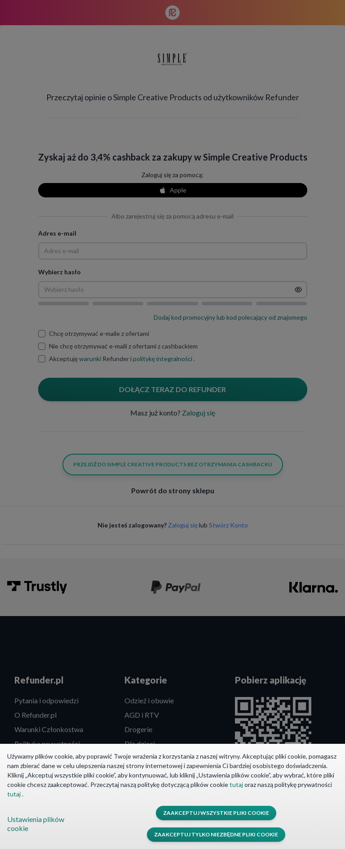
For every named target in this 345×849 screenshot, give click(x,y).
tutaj (237, 784)
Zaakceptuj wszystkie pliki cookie (216, 812)
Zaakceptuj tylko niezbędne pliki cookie (216, 834)
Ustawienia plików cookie (35, 823)
